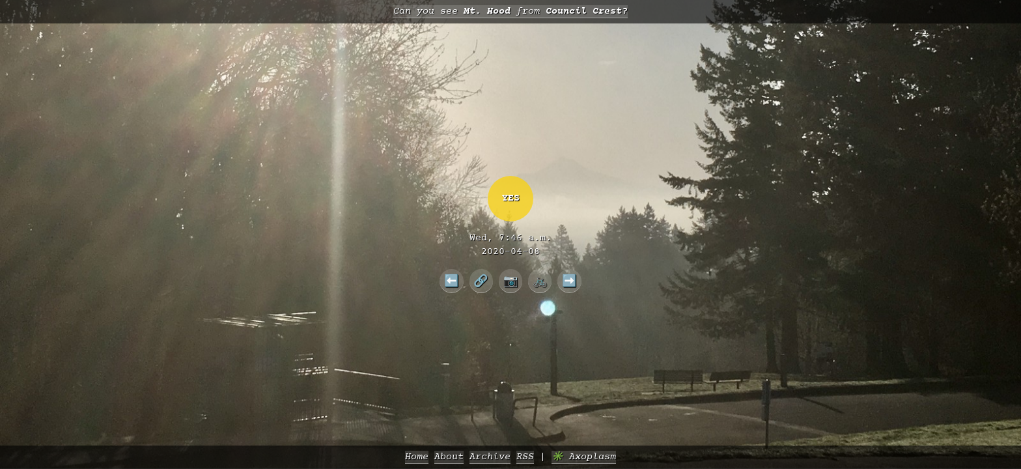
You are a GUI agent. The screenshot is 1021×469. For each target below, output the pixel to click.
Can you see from (510, 11)
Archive (490, 457)
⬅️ (451, 280)
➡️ (569, 280)
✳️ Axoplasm (584, 457)
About (449, 457)
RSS (525, 457)
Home (416, 457)
